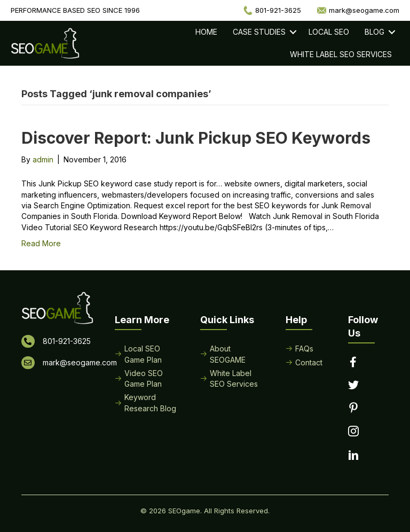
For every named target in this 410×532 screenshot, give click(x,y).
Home (206, 31)
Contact (308, 362)
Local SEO (329, 31)
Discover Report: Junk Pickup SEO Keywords (195, 137)
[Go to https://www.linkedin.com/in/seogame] (353, 456)
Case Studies (259, 31)
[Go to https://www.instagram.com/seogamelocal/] (353, 432)
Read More (41, 243)
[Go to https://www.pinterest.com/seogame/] (353, 408)
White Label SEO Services (341, 54)
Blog (374, 31)
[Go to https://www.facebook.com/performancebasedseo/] (353, 363)
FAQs (304, 348)
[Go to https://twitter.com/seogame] (353, 386)
